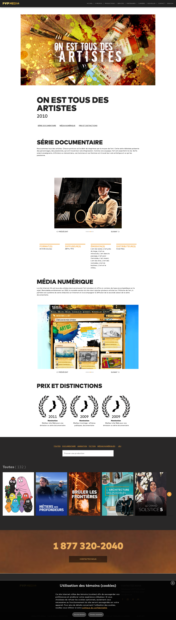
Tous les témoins (79, 614)
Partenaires (131, 3)
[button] (18, 494)
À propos (98, 3)
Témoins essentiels (96, 614)
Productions (110, 3)
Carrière (141, 3)
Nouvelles (151, 3)
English (170, 3)
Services (120, 3)
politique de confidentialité (94, 607)
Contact (161, 3)
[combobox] (88, 452)
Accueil (90, 3)
